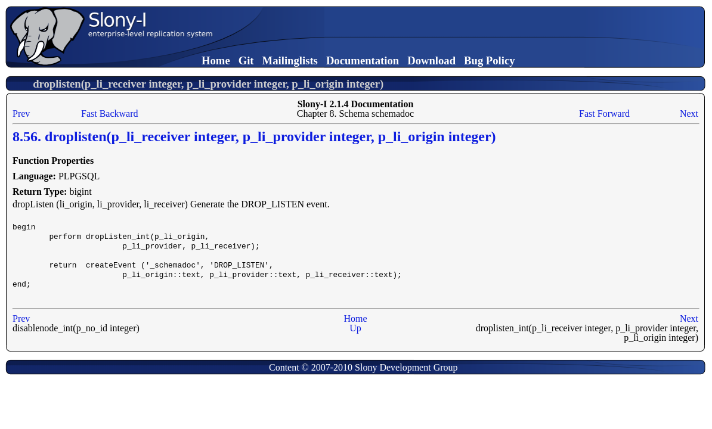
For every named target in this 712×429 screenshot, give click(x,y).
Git (246, 60)
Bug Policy (489, 60)
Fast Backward (109, 113)
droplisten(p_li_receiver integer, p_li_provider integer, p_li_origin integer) (208, 83)
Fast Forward (604, 113)
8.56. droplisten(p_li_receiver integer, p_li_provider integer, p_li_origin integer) (254, 136)
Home (216, 60)
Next (689, 113)
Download (431, 60)
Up (355, 328)
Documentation (362, 60)
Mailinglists (290, 60)
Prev (21, 113)
